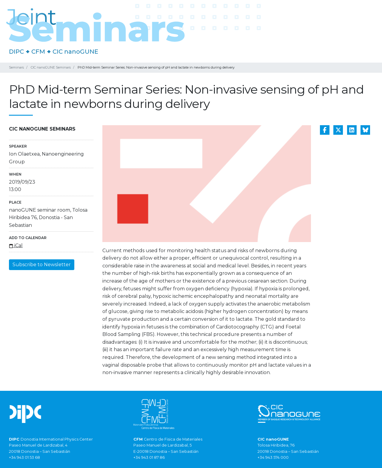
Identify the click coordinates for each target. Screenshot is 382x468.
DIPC (16, 51)
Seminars (16, 67)
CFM (38, 51)
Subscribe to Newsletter (42, 264)
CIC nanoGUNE (75, 51)
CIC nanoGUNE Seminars (51, 67)
